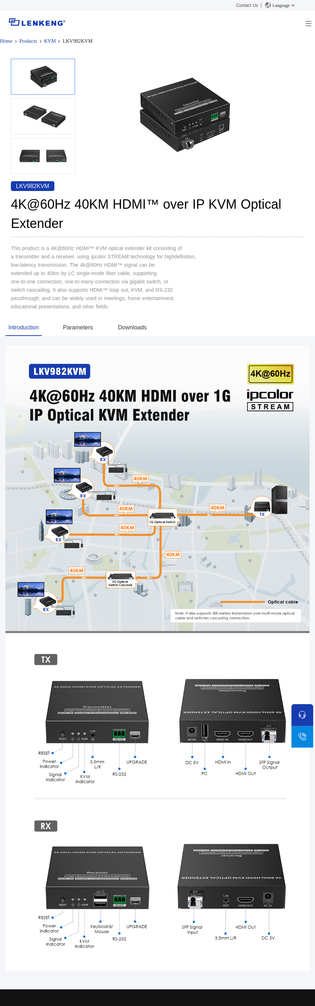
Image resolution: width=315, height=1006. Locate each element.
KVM (50, 41)
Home (6, 41)
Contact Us (247, 5)
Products (28, 41)
